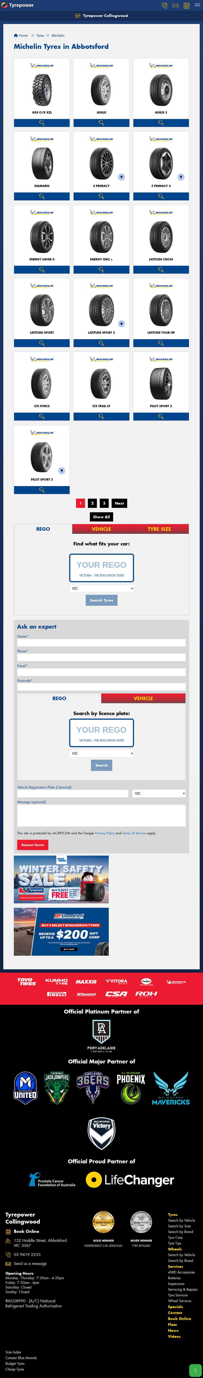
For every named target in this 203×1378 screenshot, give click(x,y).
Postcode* (25, 680)
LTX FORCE (42, 406)
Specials (175, 1250)
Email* (22, 666)
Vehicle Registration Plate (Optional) (44, 787)
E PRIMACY (101, 186)
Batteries (174, 1221)
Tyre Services (178, 1238)
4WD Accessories (181, 1215)
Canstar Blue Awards (21, 1301)
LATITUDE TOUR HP (161, 333)
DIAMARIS (41, 186)
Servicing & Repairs (183, 1232)
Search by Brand (180, 1175)
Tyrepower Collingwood (101, 15)
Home (21, 35)
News (173, 1273)
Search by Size (179, 1169)
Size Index (13, 1295)
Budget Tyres (14, 1307)
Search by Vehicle (181, 1163)
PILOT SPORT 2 (161, 406)
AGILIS (101, 112)
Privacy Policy (105, 833)
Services (175, 1209)
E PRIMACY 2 (161, 186)
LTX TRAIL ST (101, 406)
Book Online (179, 1261)
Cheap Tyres (14, 1312)
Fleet (172, 1267)
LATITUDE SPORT (42, 333)
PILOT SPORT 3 (42, 479)
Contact (175, 1256)
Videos (174, 1279)
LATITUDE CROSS (161, 259)
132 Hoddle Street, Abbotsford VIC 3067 (40, 1186)
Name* (22, 636)
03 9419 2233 (27, 1197)
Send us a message (30, 1207)
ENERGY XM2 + (101, 259)
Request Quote (33, 845)
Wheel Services (179, 1244)
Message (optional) (31, 802)
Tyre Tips (174, 1186)
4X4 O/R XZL (42, 112)
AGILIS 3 (161, 112)
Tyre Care (175, 1181)
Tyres (173, 1157)
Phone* (22, 651)
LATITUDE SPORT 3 (101, 333)
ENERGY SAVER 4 (41, 259)
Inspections (176, 1227)
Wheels (175, 1192)
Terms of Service (134, 833)
